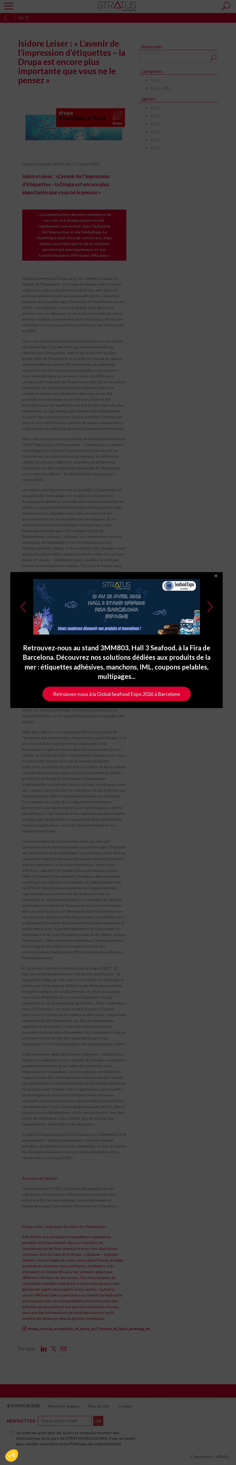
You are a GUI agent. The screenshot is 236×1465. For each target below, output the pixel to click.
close (217, 627)
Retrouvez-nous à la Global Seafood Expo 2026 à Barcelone (118, 745)
